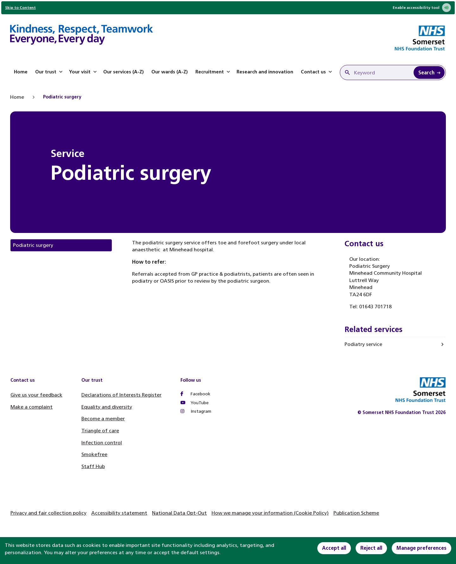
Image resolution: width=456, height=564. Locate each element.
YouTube (194, 402)
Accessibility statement (119, 513)
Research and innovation (265, 72)
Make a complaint (31, 407)
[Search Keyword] (429, 72)
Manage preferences (421, 548)
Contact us (317, 72)
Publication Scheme (356, 513)
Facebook (195, 394)
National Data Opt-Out (179, 513)
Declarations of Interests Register (121, 395)
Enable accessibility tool (422, 7)
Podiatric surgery (33, 245)
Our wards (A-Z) (169, 72)
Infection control (101, 443)
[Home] (81, 35)
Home (21, 72)
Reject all (371, 548)
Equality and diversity (106, 407)
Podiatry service (363, 344)
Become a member (103, 419)
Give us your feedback (36, 395)
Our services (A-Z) (123, 72)
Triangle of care (100, 431)
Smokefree (94, 454)
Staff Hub (93, 466)
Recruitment (213, 72)
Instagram (195, 411)
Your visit (83, 72)
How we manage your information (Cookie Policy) (270, 513)
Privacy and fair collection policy (48, 513)
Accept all (334, 548)
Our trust (49, 72)
